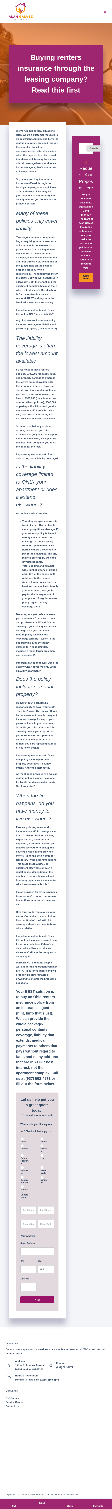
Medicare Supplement (24, 1193)
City (22, 1261)
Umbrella (44, 1181)
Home (44, 1141)
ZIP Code (24, 1279)
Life (42, 1158)
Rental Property (24, 1161)
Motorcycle (44, 1171)
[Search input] (82, 148)
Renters (44, 1149)
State (40, 1261)
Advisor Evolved (71, 1494)
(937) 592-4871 (64, 1367)
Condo (24, 1148)
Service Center (14, 1402)
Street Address (27, 1243)
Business (24, 1171)
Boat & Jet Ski (24, 1181)
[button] (93, 148)
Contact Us (12, 1406)
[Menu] (105, 11)
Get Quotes (12, 1398)
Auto (23, 1141)
